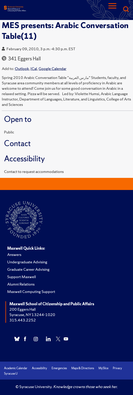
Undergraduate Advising (27, 261)
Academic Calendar (15, 368)
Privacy (117, 368)
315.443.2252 (22, 320)
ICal (34, 68)
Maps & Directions (82, 368)
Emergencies (59, 368)
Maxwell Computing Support (31, 291)
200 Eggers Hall (22, 309)
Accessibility (39, 368)
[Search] (126, 9)
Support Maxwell (21, 276)
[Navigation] (112, 9)
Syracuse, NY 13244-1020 (32, 314)
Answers (14, 254)
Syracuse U (10, 373)
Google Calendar (52, 68)
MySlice (103, 368)
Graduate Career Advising (28, 269)
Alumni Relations (21, 284)
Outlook (22, 68)
